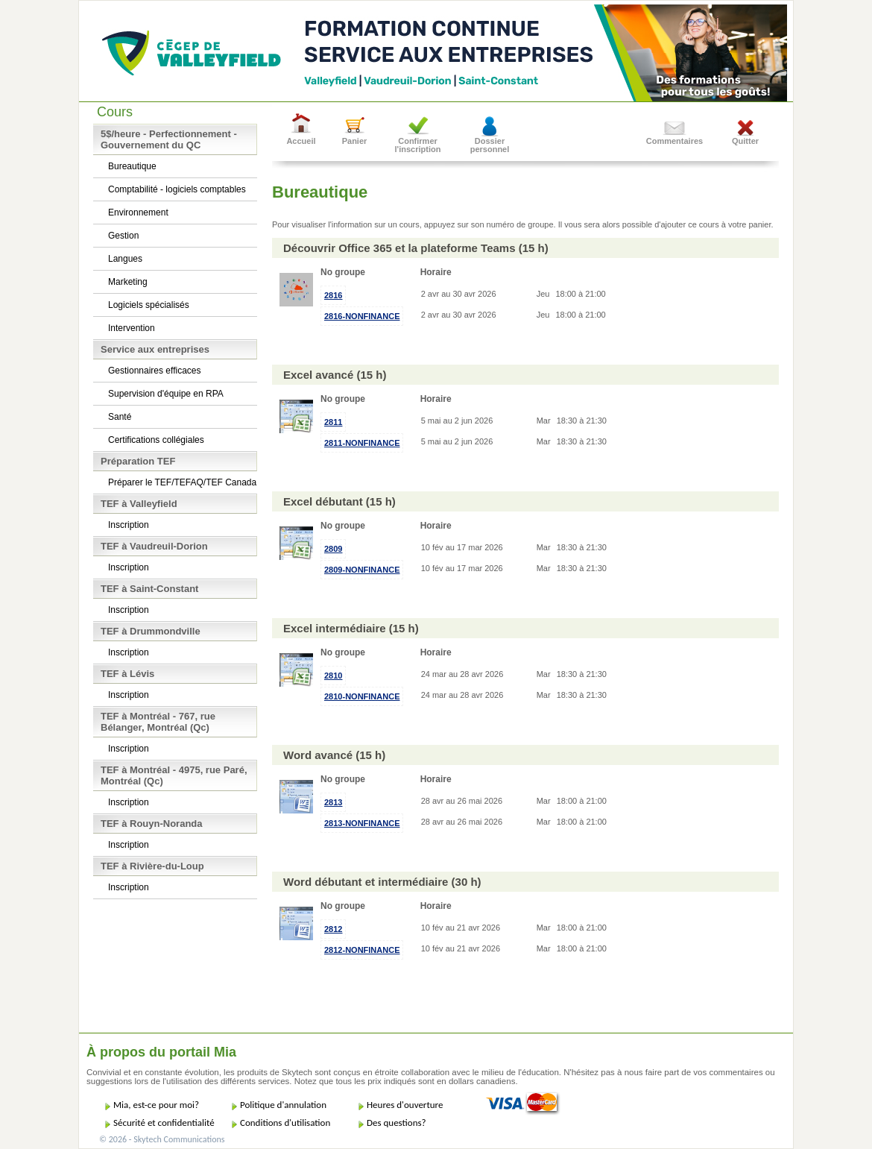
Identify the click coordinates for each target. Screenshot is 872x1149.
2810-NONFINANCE (361, 696)
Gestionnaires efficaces (154, 370)
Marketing (128, 282)
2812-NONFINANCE (361, 949)
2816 (333, 295)
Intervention (131, 328)
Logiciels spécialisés (148, 305)
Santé (119, 417)
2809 (333, 548)
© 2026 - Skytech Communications (161, 1139)
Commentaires (674, 140)
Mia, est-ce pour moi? (156, 1104)
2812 (333, 929)
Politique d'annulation (283, 1104)
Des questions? (396, 1122)
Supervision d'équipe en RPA (166, 393)
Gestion (123, 235)
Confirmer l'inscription (418, 145)
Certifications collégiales (156, 440)
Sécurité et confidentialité (164, 1122)
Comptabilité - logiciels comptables (177, 189)
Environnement (138, 212)
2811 (333, 422)
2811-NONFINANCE (361, 442)
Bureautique (132, 166)
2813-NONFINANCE (361, 823)
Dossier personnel (490, 145)
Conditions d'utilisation (285, 1122)
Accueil (300, 140)
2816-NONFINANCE (361, 316)
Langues (125, 259)
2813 (333, 802)
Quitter (745, 140)
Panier (354, 140)
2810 (333, 675)
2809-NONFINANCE (361, 569)
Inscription (128, 525)
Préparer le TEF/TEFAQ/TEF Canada (182, 482)
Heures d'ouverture (405, 1104)
